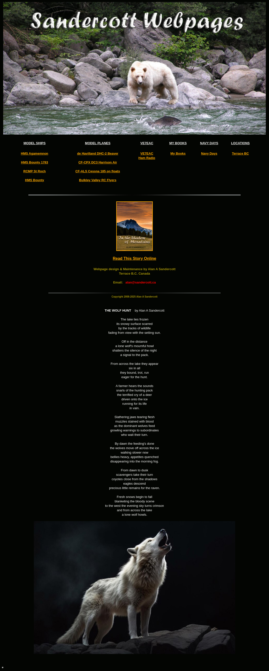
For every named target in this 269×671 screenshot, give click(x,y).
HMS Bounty (34, 180)
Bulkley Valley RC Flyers (97, 180)
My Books (177, 153)
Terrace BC (240, 153)
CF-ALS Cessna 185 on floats (98, 171)
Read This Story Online (134, 258)
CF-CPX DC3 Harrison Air (97, 162)
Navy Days (209, 153)
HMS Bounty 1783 (34, 162)
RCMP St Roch (34, 171)
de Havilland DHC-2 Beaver (97, 153)
